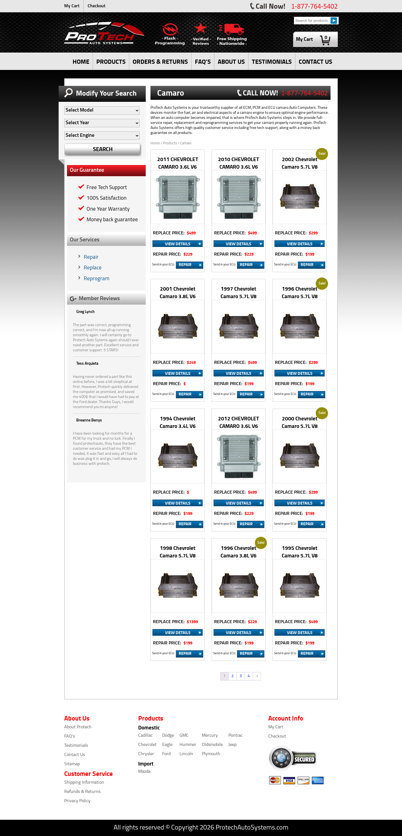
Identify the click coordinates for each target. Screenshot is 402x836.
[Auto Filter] (102, 110)
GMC (184, 735)
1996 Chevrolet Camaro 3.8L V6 (239, 551)
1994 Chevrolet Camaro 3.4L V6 (178, 422)
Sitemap (72, 764)
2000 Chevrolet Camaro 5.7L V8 (300, 422)
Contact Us (74, 755)
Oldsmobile (212, 745)
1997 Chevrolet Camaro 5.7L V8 (239, 292)
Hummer (188, 745)
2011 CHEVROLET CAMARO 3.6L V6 (177, 162)
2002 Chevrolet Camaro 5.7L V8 (300, 162)
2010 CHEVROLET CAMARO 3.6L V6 (238, 162)
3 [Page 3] (241, 676)
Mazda (144, 771)
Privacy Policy (77, 801)
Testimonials (76, 745)
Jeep (232, 745)
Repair (91, 257)
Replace (93, 268)
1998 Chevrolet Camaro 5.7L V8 (178, 551)
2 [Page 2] (232, 676)
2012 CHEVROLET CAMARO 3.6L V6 (238, 422)
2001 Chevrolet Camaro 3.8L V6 (178, 292)
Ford (166, 754)
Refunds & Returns (82, 792)
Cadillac (145, 735)
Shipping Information (84, 782)
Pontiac (235, 735)
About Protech (78, 727)
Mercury (210, 735)
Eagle (167, 745)
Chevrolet (147, 745)
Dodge (168, 735)
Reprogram (96, 279)
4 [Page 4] (249, 676)
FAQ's (69, 736)
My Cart (72, 6)
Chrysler (146, 754)
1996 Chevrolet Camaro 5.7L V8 (300, 292)
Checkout (97, 6)
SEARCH (103, 149)
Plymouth (211, 754)
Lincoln (186, 754)
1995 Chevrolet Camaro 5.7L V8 (300, 551)
